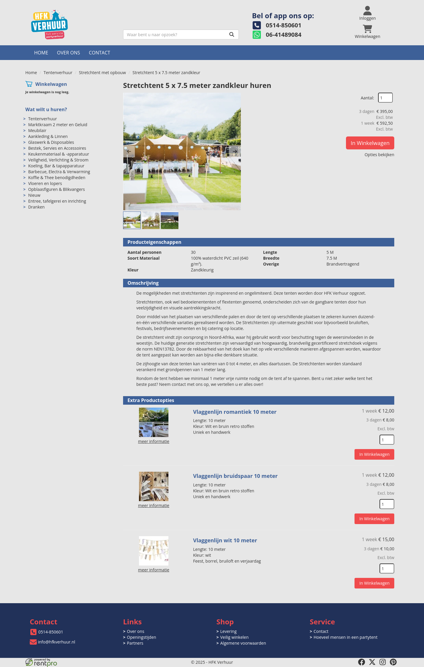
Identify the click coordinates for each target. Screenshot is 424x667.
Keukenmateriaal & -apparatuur (58, 154)
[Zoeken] (232, 34)
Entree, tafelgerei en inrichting (57, 201)
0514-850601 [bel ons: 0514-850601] (50, 632)
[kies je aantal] (387, 440)
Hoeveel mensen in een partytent (345, 637)
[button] (129, 151)
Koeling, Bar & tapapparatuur (56, 166)
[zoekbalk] (181, 34)
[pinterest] (393, 662)
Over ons (68, 52)
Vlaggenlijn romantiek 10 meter (235, 411)
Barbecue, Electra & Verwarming (59, 171)
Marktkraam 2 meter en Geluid (57, 124)
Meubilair (37, 130)
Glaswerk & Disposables (51, 142)
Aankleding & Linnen (48, 136)
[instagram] (382, 662)
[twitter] (372, 662)
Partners (135, 643)
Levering (228, 631)
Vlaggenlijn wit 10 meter (225, 540)
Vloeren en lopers (45, 183)
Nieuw (34, 195)
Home (41, 52)
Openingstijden (141, 637)
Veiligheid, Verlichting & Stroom (58, 160)
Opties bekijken (379, 154)
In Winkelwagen (370, 142)
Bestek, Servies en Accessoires (57, 148)
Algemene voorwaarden (243, 643)
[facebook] (361, 662)
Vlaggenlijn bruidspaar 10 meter (235, 475)
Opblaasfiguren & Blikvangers (56, 189)
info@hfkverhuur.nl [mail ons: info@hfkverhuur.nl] (56, 642)
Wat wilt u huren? (46, 109)
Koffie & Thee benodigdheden (56, 177)
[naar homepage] (72, 24)
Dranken (36, 207)
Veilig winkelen (234, 637)
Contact (99, 52)
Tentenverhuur (58, 72)
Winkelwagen (51, 84)
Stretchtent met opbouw (102, 72)
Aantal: (367, 98)
